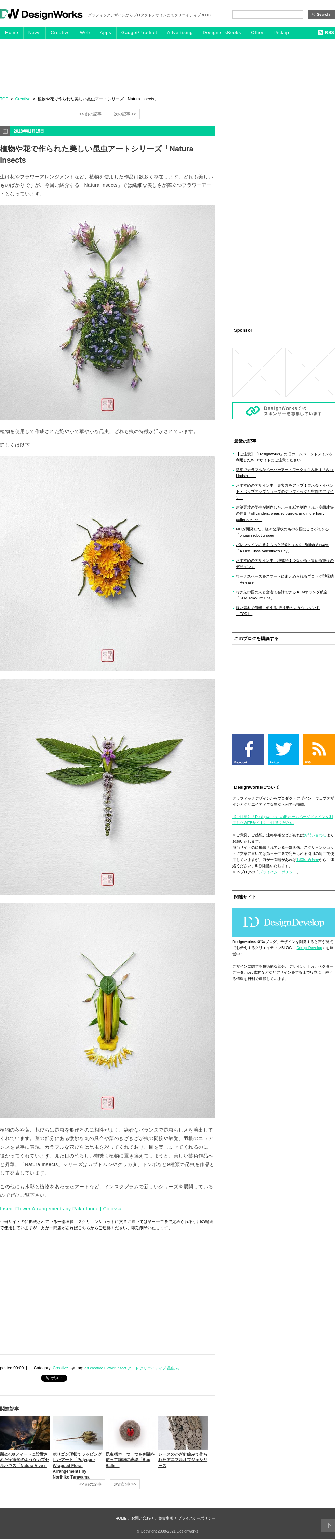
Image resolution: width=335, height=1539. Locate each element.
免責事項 (165, 1518)
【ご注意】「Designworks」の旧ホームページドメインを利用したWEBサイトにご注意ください (284, 457)
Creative (60, 32)
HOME (121, 1518)
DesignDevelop (309, 948)
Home (11, 32)
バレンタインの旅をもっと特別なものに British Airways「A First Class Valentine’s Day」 (282, 548)
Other (257, 32)
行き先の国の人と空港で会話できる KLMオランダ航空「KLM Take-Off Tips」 (281, 595)
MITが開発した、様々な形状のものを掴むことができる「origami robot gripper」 (282, 532)
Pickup (281, 32)
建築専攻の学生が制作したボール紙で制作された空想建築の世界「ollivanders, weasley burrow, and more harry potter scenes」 (285, 513)
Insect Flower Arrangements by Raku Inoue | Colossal (61, 1208)
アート (133, 1368)
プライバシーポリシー (277, 872)
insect (121, 1368)
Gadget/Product (139, 32)
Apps (105, 32)
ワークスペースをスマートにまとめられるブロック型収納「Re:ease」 (285, 579)
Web (85, 32)
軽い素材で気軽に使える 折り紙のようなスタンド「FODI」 (278, 611)
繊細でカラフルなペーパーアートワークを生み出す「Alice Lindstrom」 (285, 473)
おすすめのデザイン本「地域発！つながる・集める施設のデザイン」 (285, 563)
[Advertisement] (167, 64)
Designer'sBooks (222, 32)
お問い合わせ (315, 835)
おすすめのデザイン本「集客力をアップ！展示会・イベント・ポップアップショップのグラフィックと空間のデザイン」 (285, 491)
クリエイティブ (153, 1368)
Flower (110, 1368)
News (34, 32)
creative (96, 1368)
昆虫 (171, 1368)
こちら (84, 1227)
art (86, 1368)
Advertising (180, 32)
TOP (4, 99)
